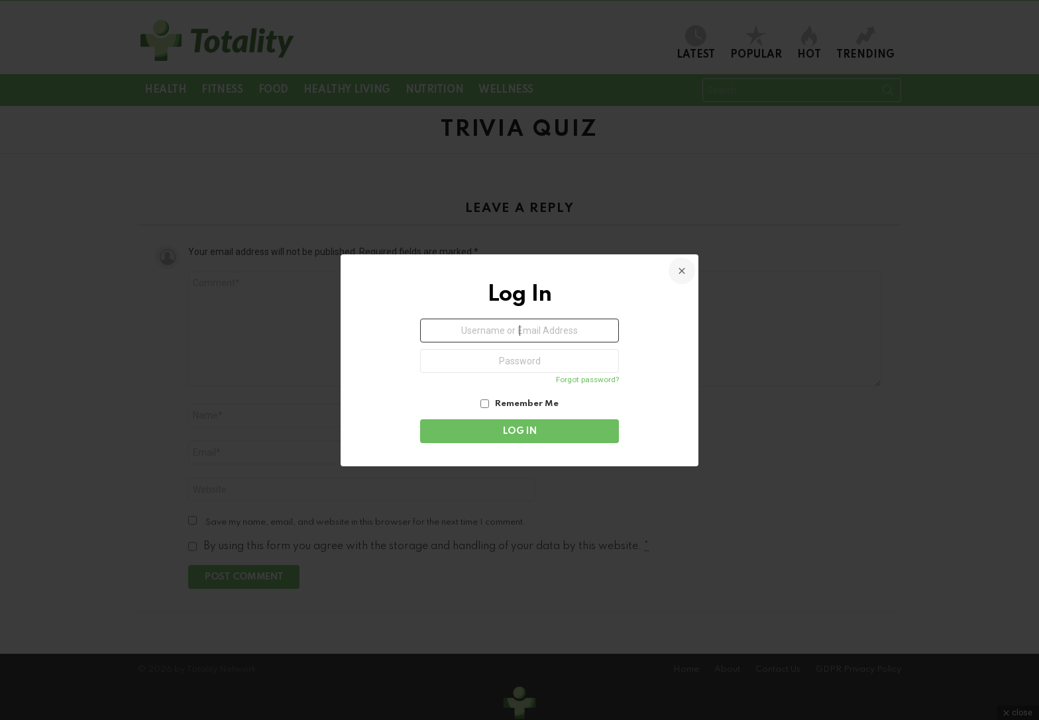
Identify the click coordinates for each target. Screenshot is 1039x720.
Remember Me (519, 403)
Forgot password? (587, 379)
